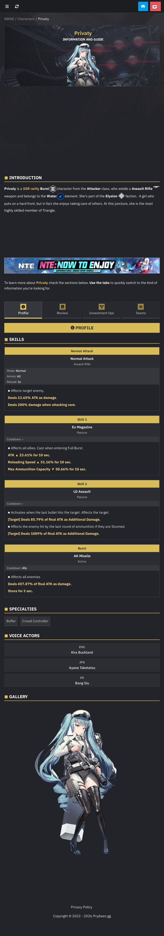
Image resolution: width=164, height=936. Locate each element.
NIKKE (9, 19)
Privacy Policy (81, 907)
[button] (143, 6)
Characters (26, 19)
